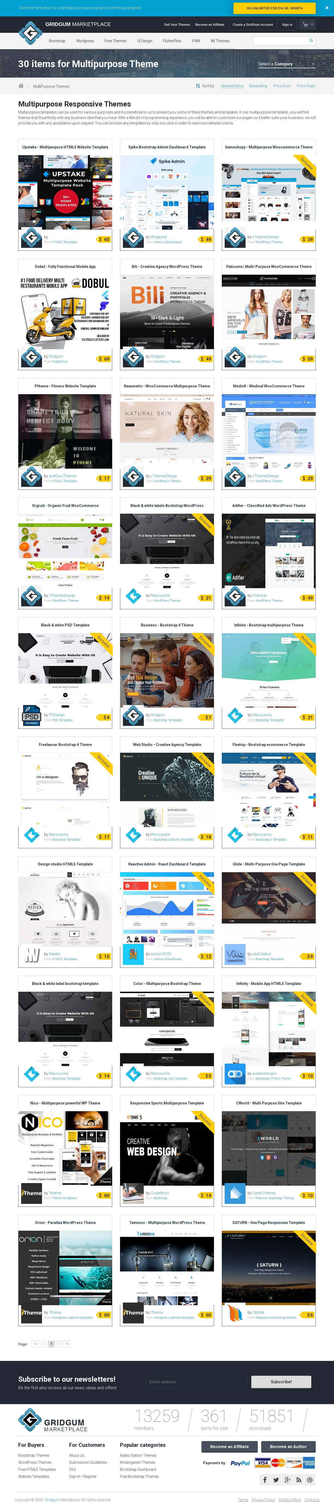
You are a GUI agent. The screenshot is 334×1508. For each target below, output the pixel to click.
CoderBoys (160, 1193)
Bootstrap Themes (33, 1455)
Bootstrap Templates (168, 720)
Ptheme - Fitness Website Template (65, 386)
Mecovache (160, 595)
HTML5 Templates (64, 242)
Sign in (287, 25)
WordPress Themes (269, 242)
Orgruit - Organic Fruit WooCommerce (65, 506)
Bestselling (258, 86)
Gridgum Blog (289, 1500)
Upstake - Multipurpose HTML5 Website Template (65, 147)
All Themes (220, 41)
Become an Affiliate (209, 25)
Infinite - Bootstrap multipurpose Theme (268, 625)
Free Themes (116, 41)
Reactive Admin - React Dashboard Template (167, 864)
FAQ (72, 1469)
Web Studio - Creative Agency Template (167, 745)
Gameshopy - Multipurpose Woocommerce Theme (269, 147)
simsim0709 (161, 954)
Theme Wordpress (64, 1198)
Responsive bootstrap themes (276, 1318)
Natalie (54, 954)
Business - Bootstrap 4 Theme (167, 625)
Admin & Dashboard (168, 242)
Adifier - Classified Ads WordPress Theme (269, 506)
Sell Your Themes (177, 25)
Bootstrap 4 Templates (271, 839)
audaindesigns (264, 1073)
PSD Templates (62, 720)
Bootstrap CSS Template (170, 1078)
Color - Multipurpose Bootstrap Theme (167, 984)
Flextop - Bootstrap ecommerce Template (268, 745)
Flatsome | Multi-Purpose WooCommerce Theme (269, 267)
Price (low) (282, 86)
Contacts (312, 1500)
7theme (55, 1193)
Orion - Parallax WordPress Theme (65, 1223)
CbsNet (258, 1312)
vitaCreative (261, 954)
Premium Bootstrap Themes (275, 1198)
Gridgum (56, 356)
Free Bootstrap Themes (139, 1476)
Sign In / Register (83, 1476)
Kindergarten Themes (137, 1462)
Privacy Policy (263, 1500)
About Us (76, 1455)
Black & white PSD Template (65, 625)
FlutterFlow (172, 41)
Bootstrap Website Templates (174, 839)
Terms (243, 1500)
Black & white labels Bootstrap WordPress (167, 506)
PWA (196, 41)
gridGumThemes (63, 476)
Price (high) (306, 86)
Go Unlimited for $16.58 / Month (275, 8)
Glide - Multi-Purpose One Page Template (269, 864)
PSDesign (57, 715)
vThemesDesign (265, 237)
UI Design (144, 41)
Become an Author (288, 1446)
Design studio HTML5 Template (65, 864)
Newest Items (232, 86)
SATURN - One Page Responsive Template (268, 1223)
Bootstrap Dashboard (138, 1469)
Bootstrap (57, 41)
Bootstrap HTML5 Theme (273, 1078)
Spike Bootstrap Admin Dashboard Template (167, 147)
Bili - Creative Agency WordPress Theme (167, 267)
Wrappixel (159, 237)
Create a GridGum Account (253, 25)
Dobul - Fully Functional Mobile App (65, 267)
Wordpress (85, 41)
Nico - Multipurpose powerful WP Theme (65, 1103)
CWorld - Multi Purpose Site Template (269, 1103)
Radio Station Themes (138, 1455)
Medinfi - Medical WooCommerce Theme (269, 386)
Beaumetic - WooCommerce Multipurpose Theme (167, 386)
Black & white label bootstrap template (65, 984)
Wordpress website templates (72, 1318)
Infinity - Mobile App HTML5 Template (268, 984)
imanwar (259, 595)
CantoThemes (264, 1193)
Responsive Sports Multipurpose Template (167, 1103)
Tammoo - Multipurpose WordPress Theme (167, 1223)
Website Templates (33, 1476)
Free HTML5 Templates (37, 1469)
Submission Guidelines (88, 1462)
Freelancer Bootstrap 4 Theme (65, 745)
